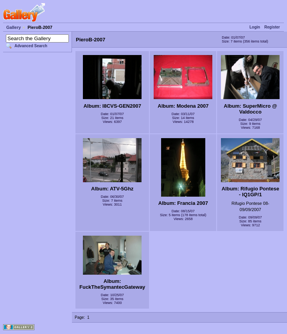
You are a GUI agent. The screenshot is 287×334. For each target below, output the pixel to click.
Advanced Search (30, 46)
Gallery (13, 27)
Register (272, 27)
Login (254, 27)
